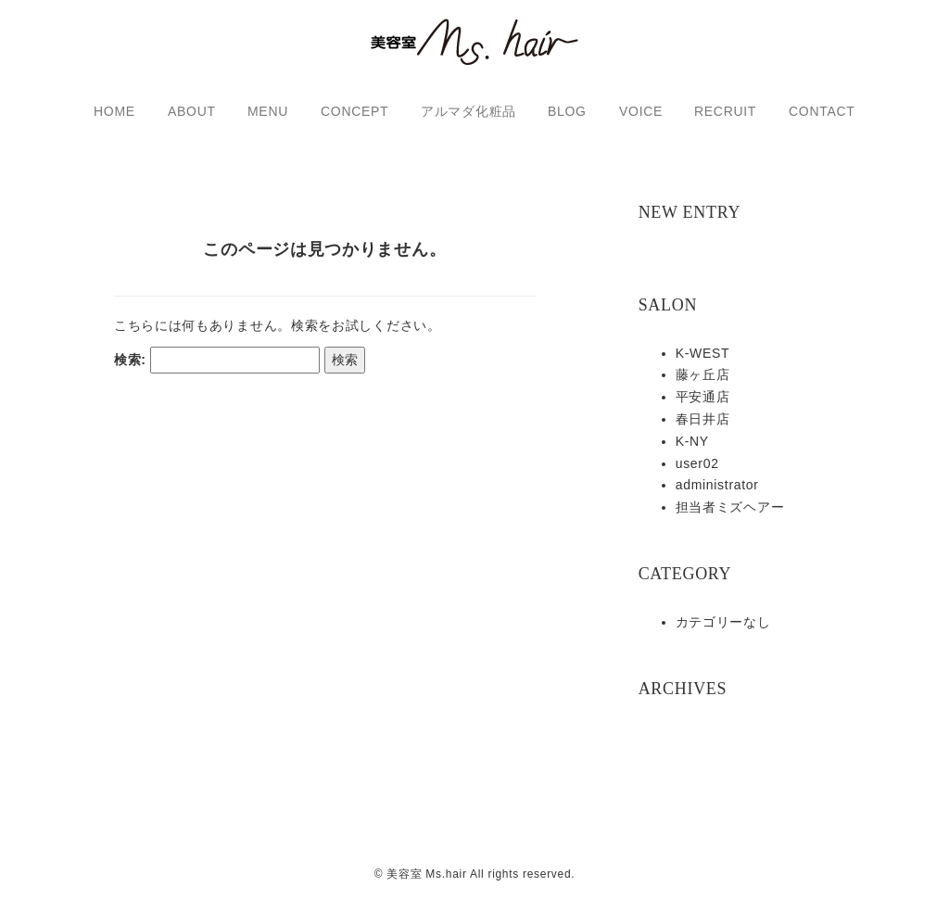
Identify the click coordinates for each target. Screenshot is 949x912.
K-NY (692, 441)
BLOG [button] (567, 111)
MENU (267, 111)
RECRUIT (725, 111)
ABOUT (192, 111)
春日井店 (703, 419)
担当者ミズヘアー (730, 507)
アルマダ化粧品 (468, 111)
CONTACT (822, 111)
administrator (717, 484)
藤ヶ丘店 (703, 374)
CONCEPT (354, 111)
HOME (114, 111)
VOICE (641, 111)
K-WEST (703, 353)
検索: (130, 373)
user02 (697, 463)
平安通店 (703, 396)
